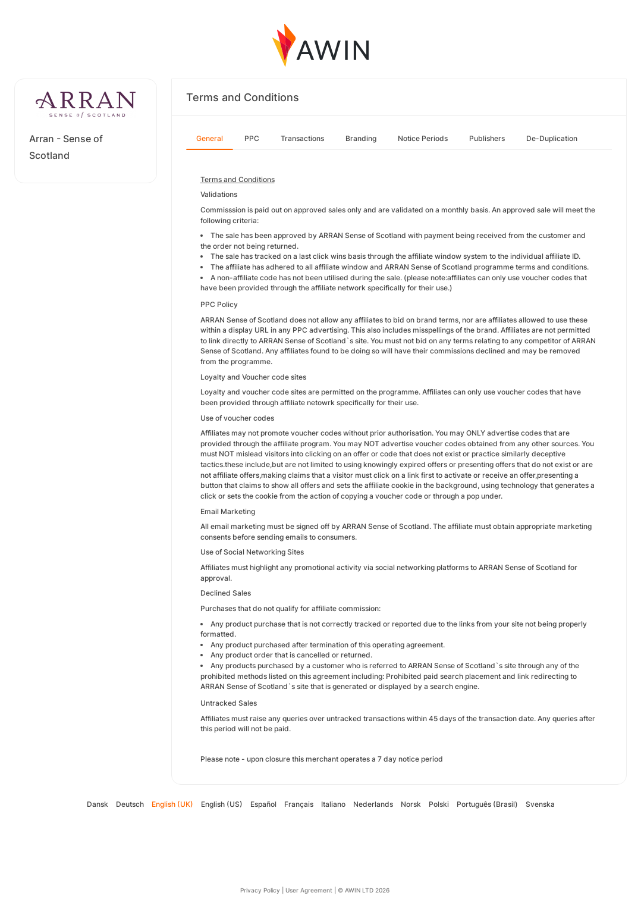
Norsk (411, 804)
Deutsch (130, 804)
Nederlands (373, 804)
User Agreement (308, 890)
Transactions (302, 138)
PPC (251, 138)
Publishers (487, 138)
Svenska (540, 804)
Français (298, 804)
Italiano (333, 804)
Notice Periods (423, 138)
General (209, 138)
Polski (439, 804)
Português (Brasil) (487, 804)
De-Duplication (551, 138)
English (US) (222, 804)
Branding (360, 138)
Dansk (97, 804)
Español (263, 804)
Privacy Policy (260, 890)
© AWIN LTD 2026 (363, 890)
